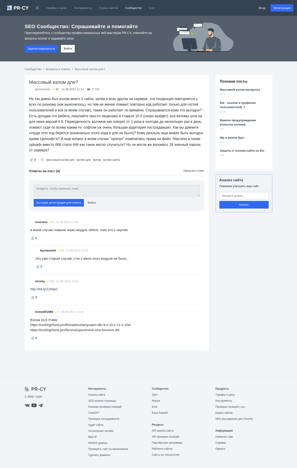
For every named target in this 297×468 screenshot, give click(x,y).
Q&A (155, 394)
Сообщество (133, 8)
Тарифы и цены (56, 8)
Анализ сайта (231, 180)
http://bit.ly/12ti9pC (44, 289)
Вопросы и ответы (58, 69)
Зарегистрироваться (41, 48)
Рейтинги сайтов (162, 448)
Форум (156, 400)
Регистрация (282, 8)
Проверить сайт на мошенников (108, 449)
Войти (68, 48)
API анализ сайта (163, 430)
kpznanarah (42, 89)
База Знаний (160, 412)
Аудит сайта (95, 424)
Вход (262, 8)
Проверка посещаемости (103, 418)
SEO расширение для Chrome (234, 418)
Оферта (220, 448)
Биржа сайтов (108, 8)
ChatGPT (94, 412)
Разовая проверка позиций (105, 406)
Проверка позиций (230, 406)
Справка (221, 442)
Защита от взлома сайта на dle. (242, 150)
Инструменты (83, 8)
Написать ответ (193, 170)
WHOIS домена (98, 443)
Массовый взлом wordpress (240, 89)
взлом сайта (111, 159)
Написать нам (224, 436)
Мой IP (92, 437)
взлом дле (84, 159)
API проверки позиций (165, 436)
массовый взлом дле (60, 159)
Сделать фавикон (99, 455)
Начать (244, 204)
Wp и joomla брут (232, 137)
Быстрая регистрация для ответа (59, 202)
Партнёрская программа (167, 442)
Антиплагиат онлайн (101, 430)
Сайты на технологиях (166, 454)
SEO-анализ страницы (102, 400)
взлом (97, 159)
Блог (152, 8)
